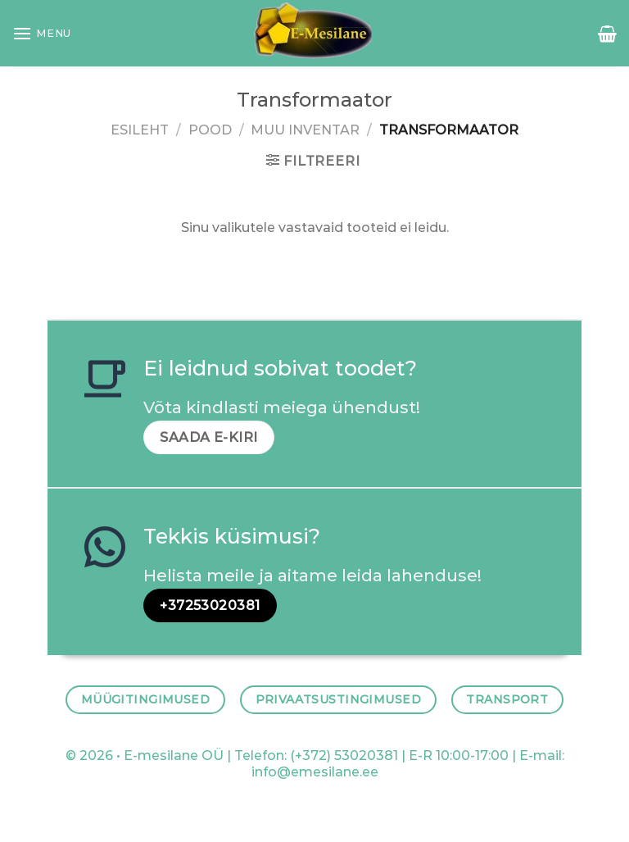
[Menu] (41, 33)
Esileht (140, 130)
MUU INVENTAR (305, 130)
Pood (210, 130)
